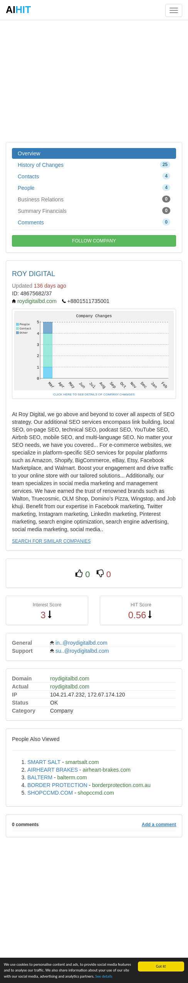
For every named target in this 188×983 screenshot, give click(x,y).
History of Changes (94, 164)
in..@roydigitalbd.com (81, 643)
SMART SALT (43, 762)
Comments (94, 222)
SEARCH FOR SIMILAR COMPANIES (51, 541)
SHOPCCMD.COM (50, 793)
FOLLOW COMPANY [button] (94, 241)
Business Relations (94, 199)
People (94, 187)
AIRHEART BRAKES (52, 770)
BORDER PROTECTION (57, 785)
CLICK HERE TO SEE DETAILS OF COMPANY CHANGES (93, 394)
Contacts (94, 176)
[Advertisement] (94, 80)
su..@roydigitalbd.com (82, 651)
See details (103, 976)
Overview (29, 153)
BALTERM (39, 777)
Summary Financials (94, 210)
